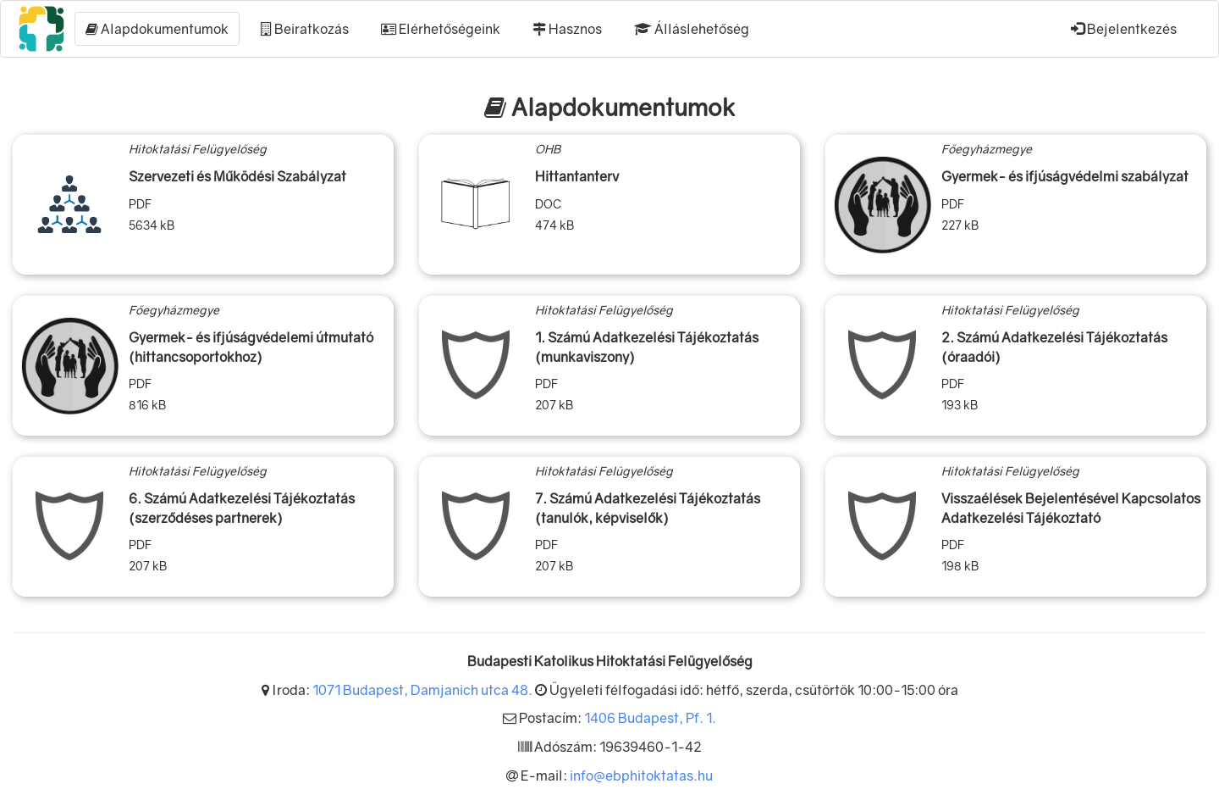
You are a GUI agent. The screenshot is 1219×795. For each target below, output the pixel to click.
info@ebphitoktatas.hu (641, 775)
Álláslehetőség (691, 28)
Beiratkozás (305, 28)
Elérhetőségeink (440, 28)
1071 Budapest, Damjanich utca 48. (422, 689)
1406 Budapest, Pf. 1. (650, 717)
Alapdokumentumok (157, 28)
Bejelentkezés (1124, 28)
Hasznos (567, 28)
